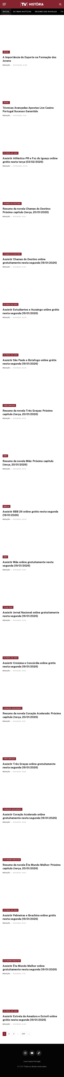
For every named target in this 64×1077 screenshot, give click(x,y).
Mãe (5, 456)
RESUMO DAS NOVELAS (46, 12)
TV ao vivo (8, 607)
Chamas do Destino (12, 203)
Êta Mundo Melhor (12, 859)
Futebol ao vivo (10, 153)
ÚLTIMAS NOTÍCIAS (22, 12)
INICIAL (6, 12)
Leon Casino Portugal (32, 1061)
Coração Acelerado (12, 708)
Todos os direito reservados (35, 1066)
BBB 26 (6, 506)
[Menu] (4, 4)
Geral (6, 52)
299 (23, 1034)
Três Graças (9, 405)
